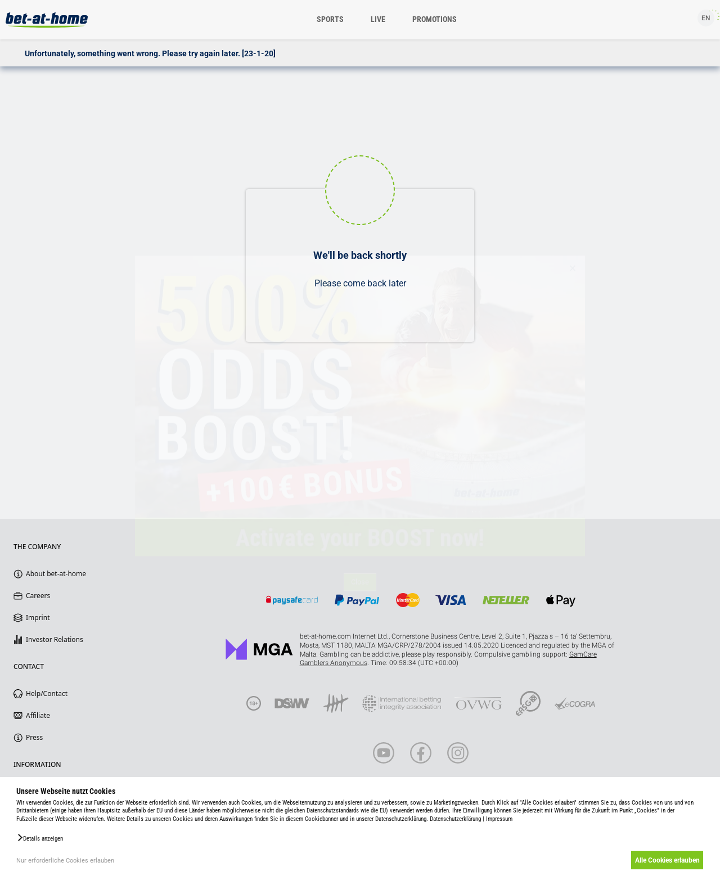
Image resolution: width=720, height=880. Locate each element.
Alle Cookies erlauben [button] (665, 860)
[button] (39, 837)
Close (360, 598)
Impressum (499, 819)
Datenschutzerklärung (455, 819)
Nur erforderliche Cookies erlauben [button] (65, 860)
